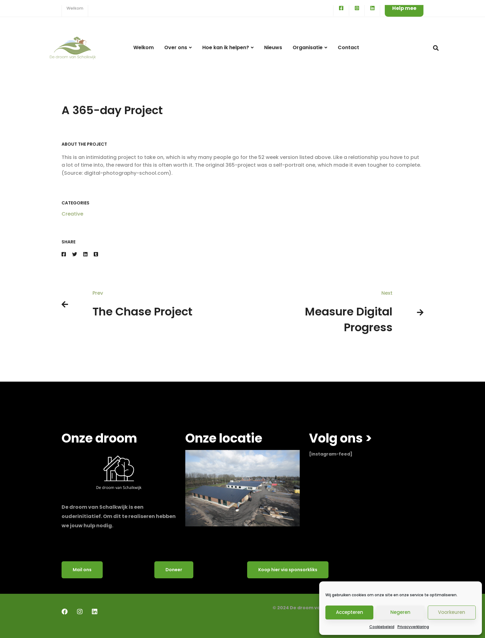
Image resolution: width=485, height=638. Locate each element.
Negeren (400, 612)
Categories (75, 203)
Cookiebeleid (381, 626)
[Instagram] (80, 611)
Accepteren (349, 612)
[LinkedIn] (94, 611)
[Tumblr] (96, 254)
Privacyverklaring (413, 626)
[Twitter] (74, 254)
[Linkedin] (85, 254)
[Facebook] (63, 254)
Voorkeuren (451, 612)
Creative (72, 213)
